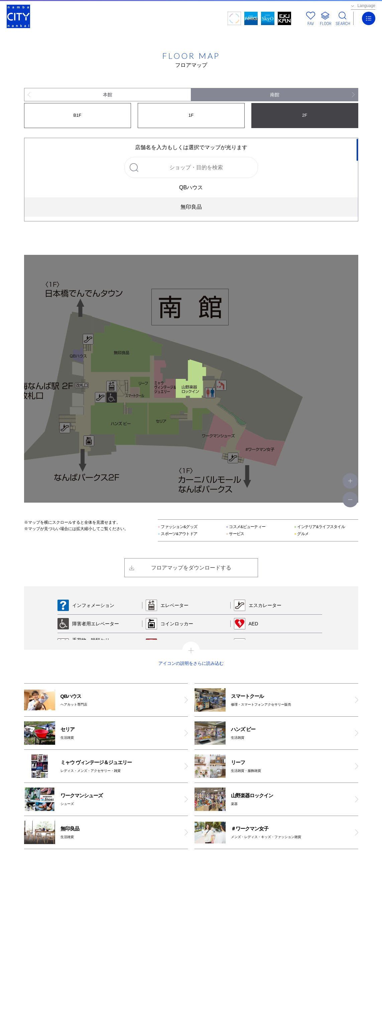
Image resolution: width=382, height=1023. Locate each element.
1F (191, 115)
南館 (274, 94)
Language (366, 5)
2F (304, 115)
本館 (107, 94)
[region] (191, 179)
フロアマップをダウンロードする (191, 568)
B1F (78, 115)
